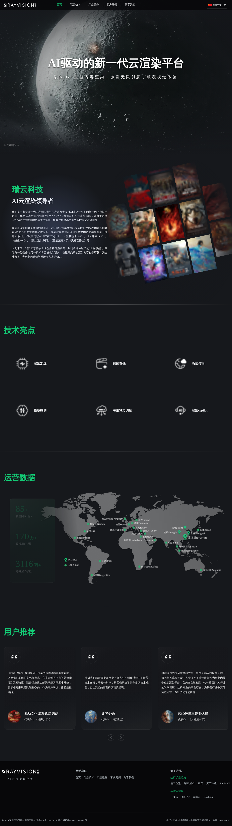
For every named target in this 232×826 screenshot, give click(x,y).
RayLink (208, 797)
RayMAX (225, 783)
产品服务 (93, 4)
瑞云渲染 (175, 783)
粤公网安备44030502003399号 (72, 820)
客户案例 (111, 4)
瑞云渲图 (189, 783)
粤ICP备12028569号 (48, 820)
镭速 (200, 783)
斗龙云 (174, 797)
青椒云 (197, 797)
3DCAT (185, 797)
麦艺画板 (211, 783)
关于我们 (130, 4)
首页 (59, 4)
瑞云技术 (75, 4)
